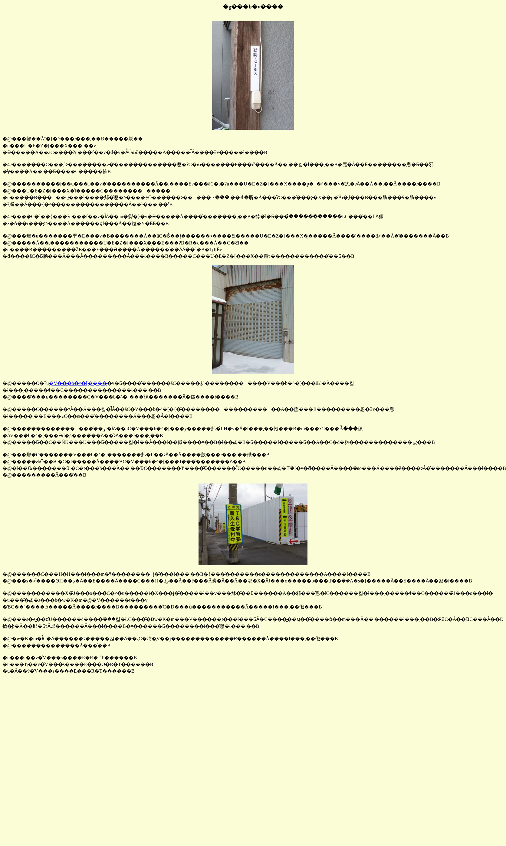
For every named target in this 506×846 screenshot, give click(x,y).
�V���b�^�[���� (78, 383)
